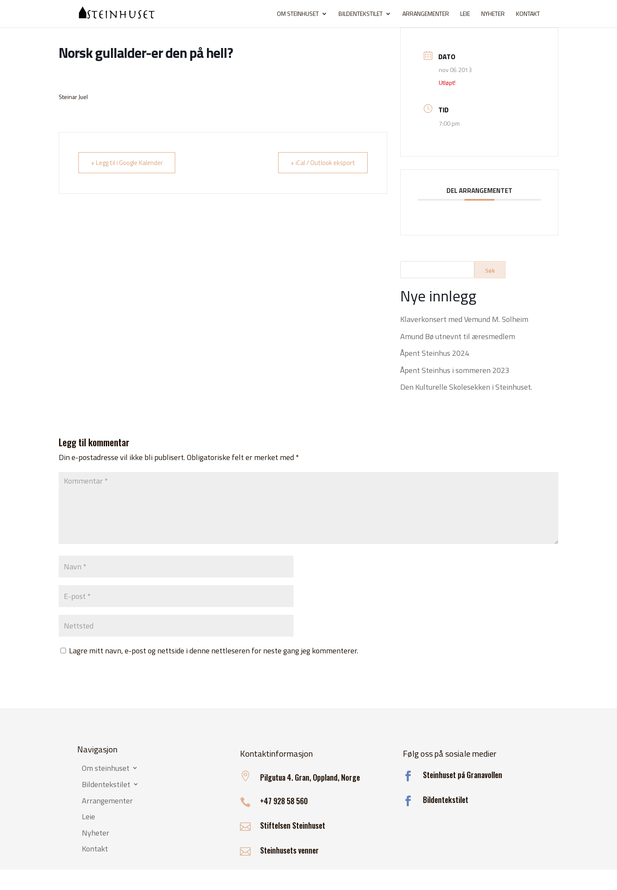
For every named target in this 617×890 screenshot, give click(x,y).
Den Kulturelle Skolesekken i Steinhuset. (466, 387)
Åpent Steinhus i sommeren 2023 (454, 370)
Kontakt (528, 14)
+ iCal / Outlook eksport (323, 163)
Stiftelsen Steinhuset (292, 825)
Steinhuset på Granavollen (462, 774)
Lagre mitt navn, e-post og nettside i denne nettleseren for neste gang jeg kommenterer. (213, 650)
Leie (465, 14)
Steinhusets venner (289, 850)
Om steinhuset (298, 14)
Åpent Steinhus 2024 (434, 353)
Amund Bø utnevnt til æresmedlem (457, 336)
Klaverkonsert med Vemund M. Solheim (464, 319)
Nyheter (493, 14)
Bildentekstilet (360, 14)
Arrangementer (425, 14)
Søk (490, 270)
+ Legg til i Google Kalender (127, 163)
